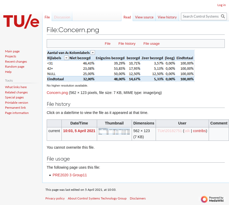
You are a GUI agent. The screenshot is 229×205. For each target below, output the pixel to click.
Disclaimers (138, 198)
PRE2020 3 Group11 (70, 175)
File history (126, 44)
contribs (199, 131)
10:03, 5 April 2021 (79, 131)
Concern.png (57, 93)
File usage (152, 44)
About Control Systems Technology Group (97, 198)
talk (187, 131)
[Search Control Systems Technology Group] (204, 16)
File (107, 44)
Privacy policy (55, 198)
